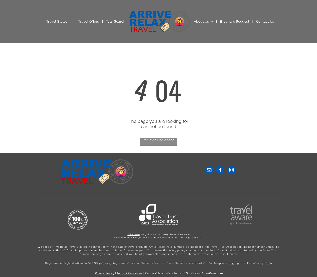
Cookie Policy (154, 273)
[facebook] (220, 170)
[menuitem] (59, 21)
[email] (209, 170)
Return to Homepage (158, 140)
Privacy (100, 273)
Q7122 (269, 246)
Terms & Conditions (129, 273)
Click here (134, 234)
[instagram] (231, 170)
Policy (110, 273)
